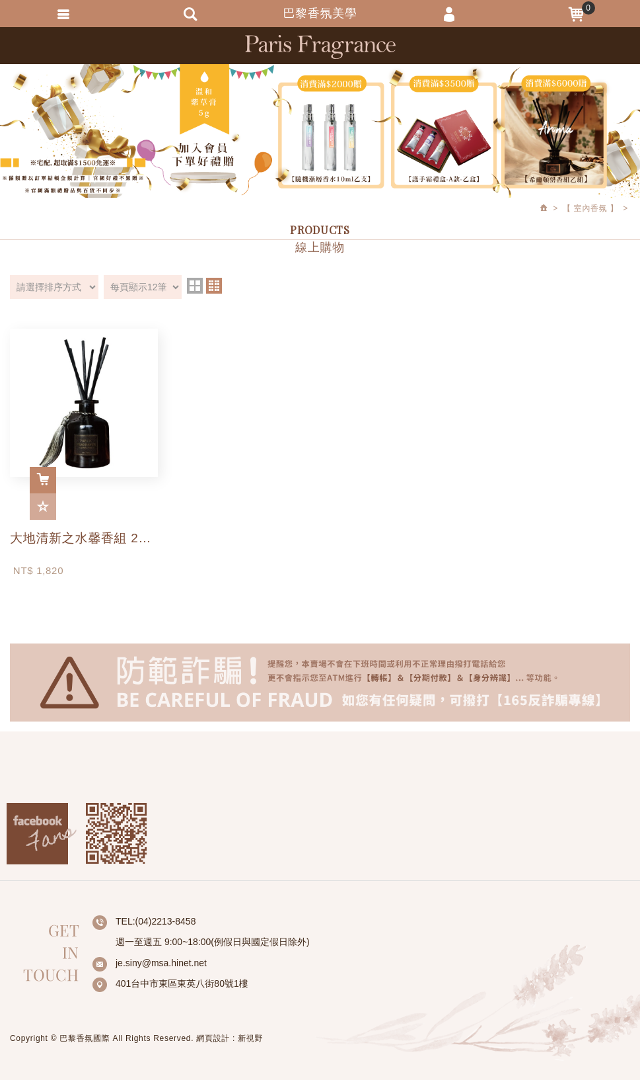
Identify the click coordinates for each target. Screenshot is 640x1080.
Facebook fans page (42, 833)
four (214, 286)
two (195, 286)
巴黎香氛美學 (320, 46)
